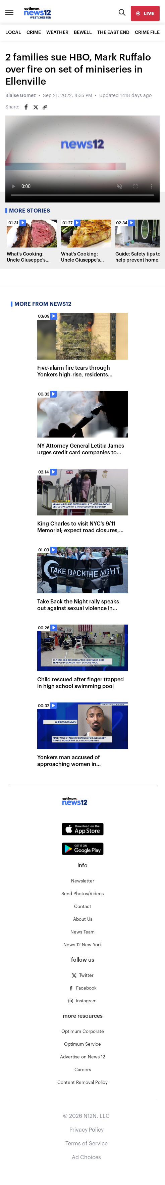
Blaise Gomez (20, 95)
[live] (145, 13)
